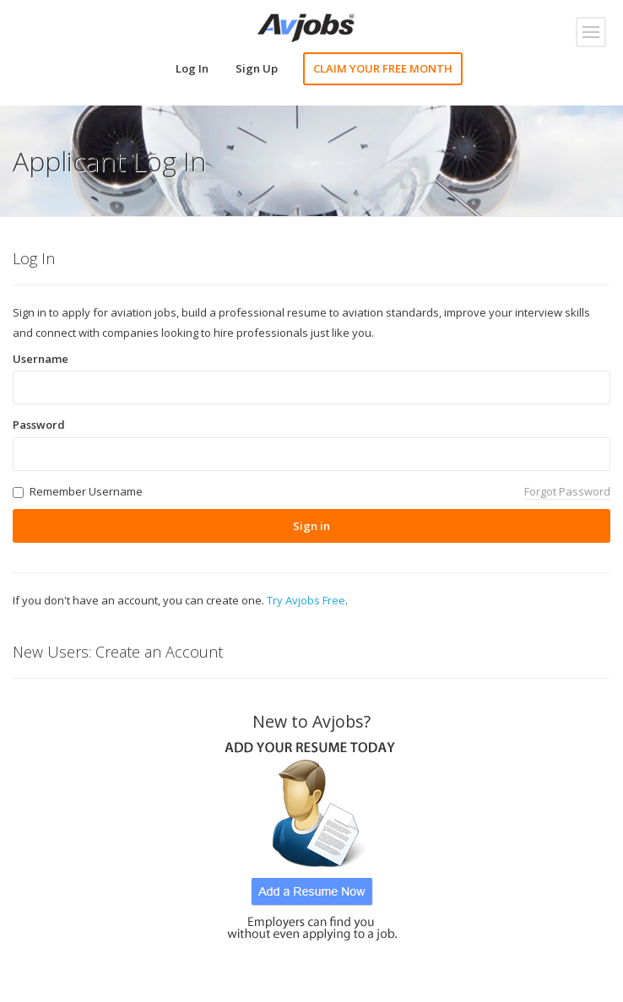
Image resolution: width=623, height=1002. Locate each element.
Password (39, 424)
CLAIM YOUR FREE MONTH (382, 68)
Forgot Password (567, 491)
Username (40, 358)
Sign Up (257, 68)
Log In (192, 68)
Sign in (311, 525)
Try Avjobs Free (306, 600)
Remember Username (86, 491)
